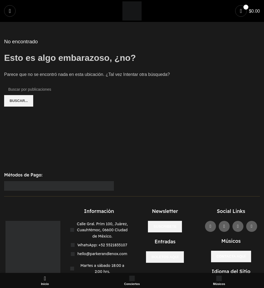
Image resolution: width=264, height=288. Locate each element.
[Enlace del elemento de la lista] (99, 245)
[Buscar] (132, 89)
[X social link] (224, 226)
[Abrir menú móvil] (9, 10)
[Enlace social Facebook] (210, 226)
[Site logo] (132, 10)
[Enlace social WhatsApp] (251, 226)
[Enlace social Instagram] (237, 226)
